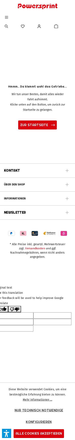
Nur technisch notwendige (39, 410)
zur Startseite (37, 125)
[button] (6, 433)
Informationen (15, 198)
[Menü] (6, 17)
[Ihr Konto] (39, 26)
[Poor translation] (14, 309)
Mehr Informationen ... (37, 399)
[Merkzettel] (23, 26)
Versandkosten (35, 248)
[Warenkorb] (56, 26)
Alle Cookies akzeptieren (39, 433)
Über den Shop (14, 184)
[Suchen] (6, 26)
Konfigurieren (39, 422)
